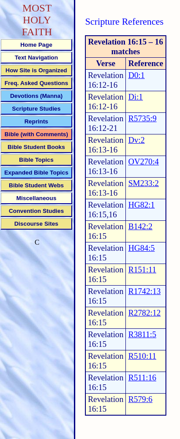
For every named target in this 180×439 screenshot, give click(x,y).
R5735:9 (142, 118)
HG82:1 (141, 204)
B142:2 (140, 226)
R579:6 (140, 399)
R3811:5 (142, 334)
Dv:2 (136, 140)
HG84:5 (141, 248)
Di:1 (135, 96)
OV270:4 (143, 161)
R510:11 (142, 356)
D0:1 (136, 75)
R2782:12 (144, 312)
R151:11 (142, 269)
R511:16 (142, 377)
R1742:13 (144, 291)
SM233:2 (143, 183)
